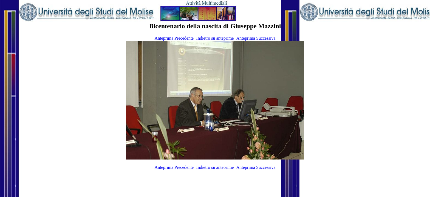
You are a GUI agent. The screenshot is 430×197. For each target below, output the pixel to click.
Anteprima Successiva (256, 38)
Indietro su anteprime (215, 38)
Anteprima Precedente (174, 38)
